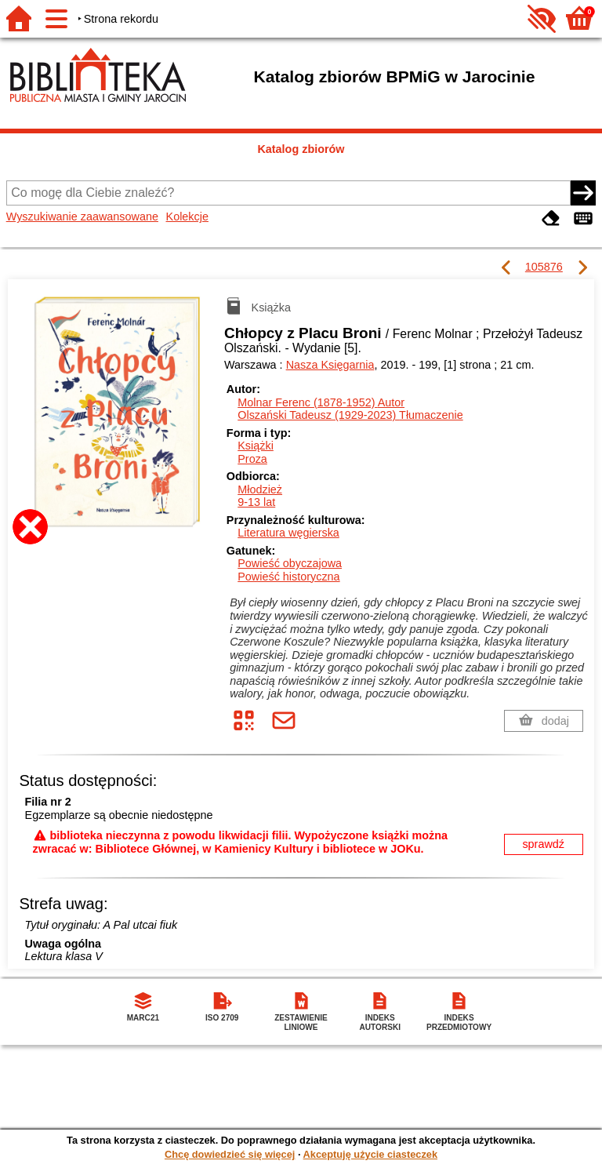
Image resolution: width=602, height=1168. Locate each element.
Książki (256, 445)
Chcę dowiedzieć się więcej (230, 1154)
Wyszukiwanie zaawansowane (82, 216)
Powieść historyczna (288, 576)
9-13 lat (256, 502)
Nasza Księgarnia (330, 364)
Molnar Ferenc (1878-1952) (321, 402)
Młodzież (260, 489)
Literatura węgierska (288, 532)
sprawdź (543, 844)
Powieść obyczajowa (290, 563)
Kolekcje (187, 216)
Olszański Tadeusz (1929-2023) (350, 415)
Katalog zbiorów (300, 149)
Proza (252, 459)
